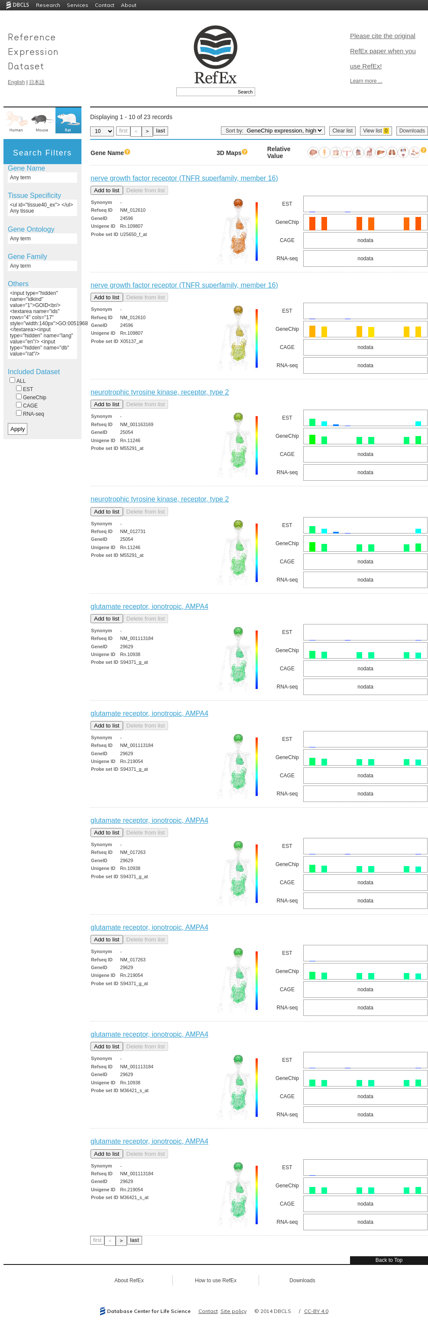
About (128, 5)
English (16, 82)
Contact (104, 5)
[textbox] (206, 92)
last (160, 131)
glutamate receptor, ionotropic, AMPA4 (149, 606)
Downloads (412, 131)
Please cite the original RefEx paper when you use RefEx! (383, 51)
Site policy (233, 1311)
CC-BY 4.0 (316, 1311)
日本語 (37, 82)
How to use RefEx (216, 1280)
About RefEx (128, 1280)
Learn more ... (366, 81)
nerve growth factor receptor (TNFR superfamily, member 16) (184, 178)
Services (77, 5)
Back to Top (389, 1260)
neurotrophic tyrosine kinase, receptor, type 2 (160, 392)
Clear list (342, 131)
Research (48, 5)
